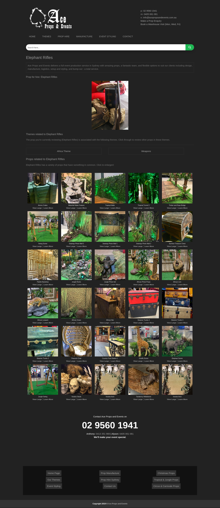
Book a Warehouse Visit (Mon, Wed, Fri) (161, 24)
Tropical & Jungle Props (166, 480)
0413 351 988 (103, 434)
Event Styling (54, 486)
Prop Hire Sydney (110, 480)
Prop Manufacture (110, 473)
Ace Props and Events (118, 504)
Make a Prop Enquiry (151, 21)
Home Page (54, 473)
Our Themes (53, 480)
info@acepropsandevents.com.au (160, 17)
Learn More (48, 208)
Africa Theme (64, 151)
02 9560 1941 (150, 11)
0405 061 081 (151, 14)
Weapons (146, 151)
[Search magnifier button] (189, 47)
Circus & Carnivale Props (166, 486)
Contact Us (110, 486)
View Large (38, 208)
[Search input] (106, 47)
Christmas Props (166, 473)
